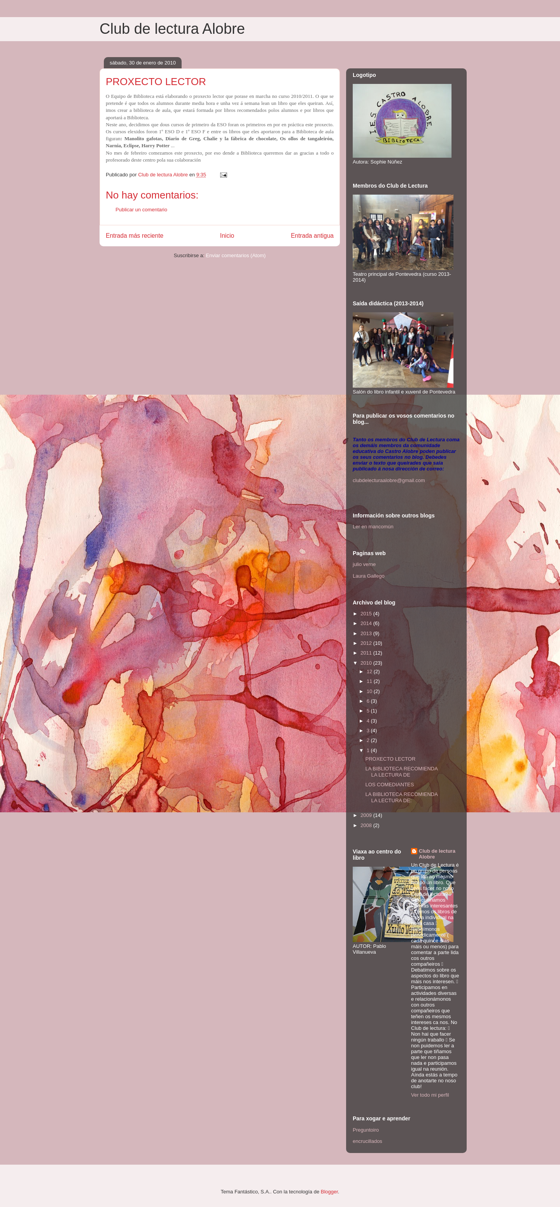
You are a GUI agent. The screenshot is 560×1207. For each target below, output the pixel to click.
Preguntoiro (366, 1130)
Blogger (329, 1192)
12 (370, 671)
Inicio (227, 235)
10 (370, 691)
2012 (366, 643)
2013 (366, 633)
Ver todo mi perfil (430, 1095)
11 (370, 681)
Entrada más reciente (134, 235)
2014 (366, 623)
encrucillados (367, 1141)
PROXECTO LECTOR (390, 759)
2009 (366, 815)
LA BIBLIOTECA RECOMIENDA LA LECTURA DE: (401, 797)
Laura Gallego (369, 576)
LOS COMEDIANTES (389, 784)
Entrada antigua (312, 235)
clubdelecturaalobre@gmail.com (389, 480)
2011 (366, 653)
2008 (366, 825)
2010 (366, 663)
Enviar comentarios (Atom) (236, 255)
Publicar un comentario (141, 209)
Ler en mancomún (373, 526)
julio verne (364, 564)
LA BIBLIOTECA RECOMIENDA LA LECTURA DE (401, 772)
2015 (366, 614)
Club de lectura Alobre (172, 29)
